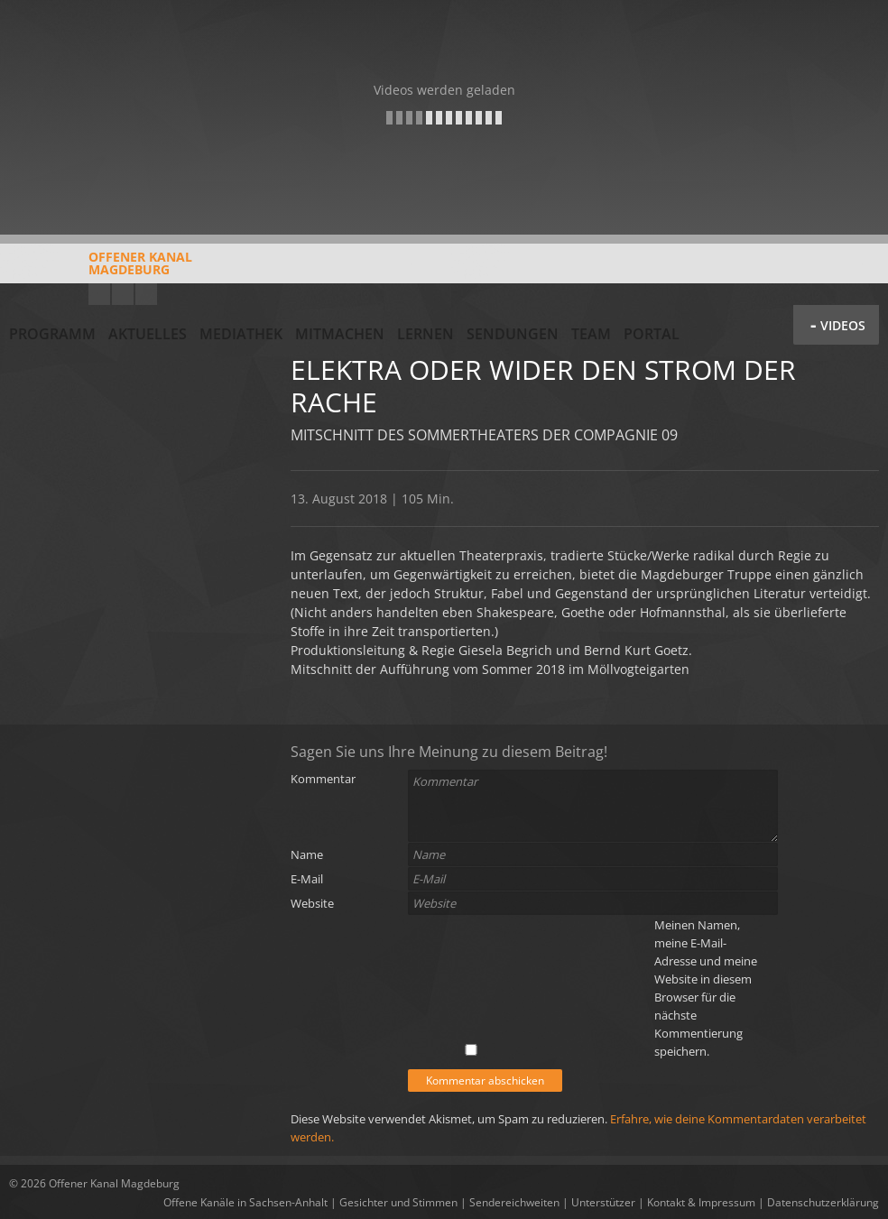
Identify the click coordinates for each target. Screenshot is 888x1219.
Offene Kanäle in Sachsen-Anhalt (245, 1202)
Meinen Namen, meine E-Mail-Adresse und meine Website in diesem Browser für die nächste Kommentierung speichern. (705, 988)
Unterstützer (603, 1202)
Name (307, 854)
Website (312, 903)
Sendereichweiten (514, 1202)
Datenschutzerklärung (823, 1202)
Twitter (146, 294)
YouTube (99, 294)
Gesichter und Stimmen (398, 1202)
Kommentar (323, 779)
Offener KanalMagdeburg (100, 270)
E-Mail (307, 879)
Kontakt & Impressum (701, 1202)
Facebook (123, 294)
